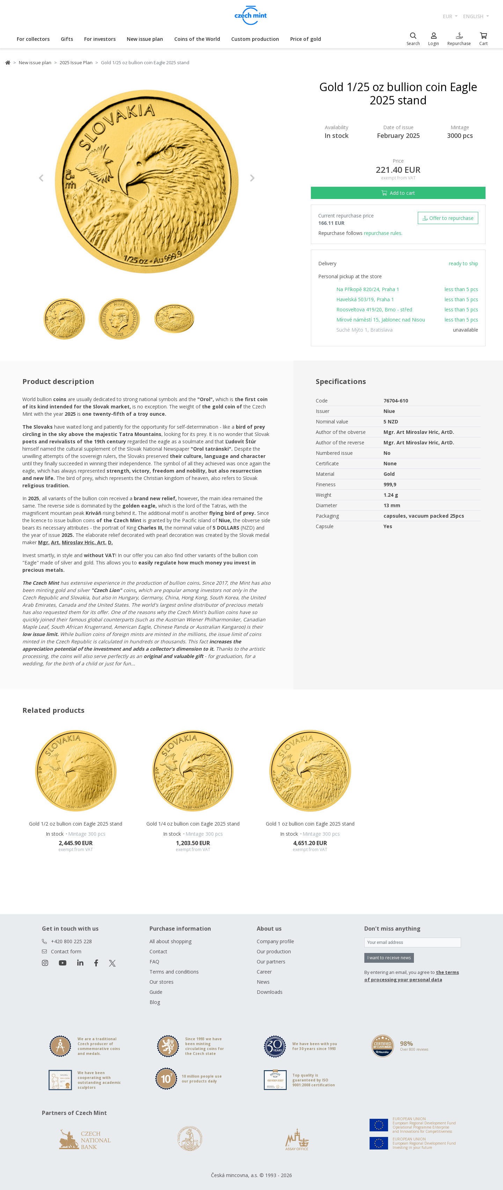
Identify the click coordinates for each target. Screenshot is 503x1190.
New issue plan (145, 39)
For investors (100, 39)
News (263, 981)
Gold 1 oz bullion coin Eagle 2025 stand (310, 823)
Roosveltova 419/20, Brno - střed (374, 309)
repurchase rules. (383, 233)
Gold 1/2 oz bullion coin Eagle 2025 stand (75, 823)
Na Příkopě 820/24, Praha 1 (367, 289)
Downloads (270, 992)
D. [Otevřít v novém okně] (110, 542)
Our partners (271, 961)
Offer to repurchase (448, 218)
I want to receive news (389, 958)
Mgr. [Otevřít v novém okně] (44, 542)
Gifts (67, 39)
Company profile (275, 941)
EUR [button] (448, 16)
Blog (155, 1002)
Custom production (255, 39)
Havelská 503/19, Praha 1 (365, 299)
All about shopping (170, 941)
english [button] (474, 16)
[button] (54, 178)
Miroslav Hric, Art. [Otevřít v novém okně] (84, 542)
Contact (158, 951)
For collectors (33, 39)
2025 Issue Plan (76, 62)
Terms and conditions (174, 971)
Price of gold (305, 39)
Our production (274, 951)
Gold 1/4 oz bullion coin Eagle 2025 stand (193, 823)
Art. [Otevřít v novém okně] (55, 542)
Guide (156, 992)
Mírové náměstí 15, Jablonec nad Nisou (380, 319)
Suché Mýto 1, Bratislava (364, 329)
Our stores (162, 981)
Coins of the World (197, 39)
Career (264, 971)
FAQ (154, 961)
